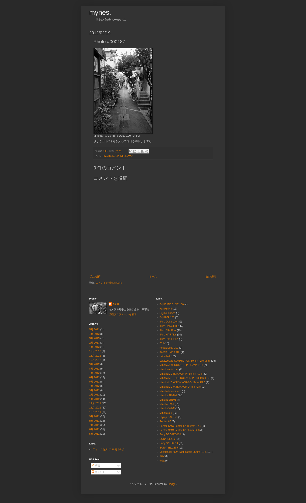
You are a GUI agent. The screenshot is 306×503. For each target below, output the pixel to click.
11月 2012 (95, 355)
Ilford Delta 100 (111, 156)
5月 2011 (94, 433)
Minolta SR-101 (168, 395)
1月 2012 (94, 399)
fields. (116, 303)
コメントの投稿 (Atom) (109, 282)
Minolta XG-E (167, 408)
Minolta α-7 (166, 412)
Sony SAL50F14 (169, 443)
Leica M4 (165, 356)
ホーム (153, 276)
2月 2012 (94, 394)
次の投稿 (95, 276)
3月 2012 (94, 390)
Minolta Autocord (169, 369)
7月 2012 (94, 372)
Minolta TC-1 (126, 156)
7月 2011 (94, 425)
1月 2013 (94, 346)
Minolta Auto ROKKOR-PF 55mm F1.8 (181, 365)
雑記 (162, 456)
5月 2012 (94, 381)
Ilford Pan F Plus (169, 339)
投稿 (96, 465)
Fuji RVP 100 (167, 317)
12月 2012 (95, 351)
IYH (162, 343)
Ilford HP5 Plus (168, 334)
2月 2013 (94, 342)
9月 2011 (94, 416)
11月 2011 (95, 407)
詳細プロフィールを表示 (123, 314)
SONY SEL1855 (169, 447)
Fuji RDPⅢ (166, 308)
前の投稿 (210, 276)
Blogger (172, 484)
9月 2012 (94, 364)
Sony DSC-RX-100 (170, 434)
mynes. (100, 12)
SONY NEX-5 (167, 438)
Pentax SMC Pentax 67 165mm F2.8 (180, 425)
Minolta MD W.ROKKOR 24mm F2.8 (180, 386)
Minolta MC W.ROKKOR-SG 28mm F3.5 (182, 382)
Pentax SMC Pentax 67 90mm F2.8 (180, 430)
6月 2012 (94, 377)
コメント (98, 471)
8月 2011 (94, 420)
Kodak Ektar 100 (169, 347)
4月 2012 (94, 385)
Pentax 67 (165, 421)
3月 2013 (94, 338)
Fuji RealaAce (168, 313)
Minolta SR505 (168, 399)
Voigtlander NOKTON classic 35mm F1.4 (183, 451)
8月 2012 (94, 368)
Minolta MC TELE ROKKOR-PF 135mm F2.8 (185, 378)
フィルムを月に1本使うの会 (108, 449)
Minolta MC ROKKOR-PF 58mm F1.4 (181, 373)
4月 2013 (94, 333)
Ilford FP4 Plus (168, 330)
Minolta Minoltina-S (170, 391)
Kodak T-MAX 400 (170, 352)
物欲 (162, 460)
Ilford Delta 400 (168, 326)
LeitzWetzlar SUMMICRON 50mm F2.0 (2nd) (185, 360)
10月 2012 (95, 359)
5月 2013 (94, 329)
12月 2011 (95, 403)
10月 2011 (95, 412)
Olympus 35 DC (169, 417)
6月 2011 (94, 429)
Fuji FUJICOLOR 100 (172, 304)
